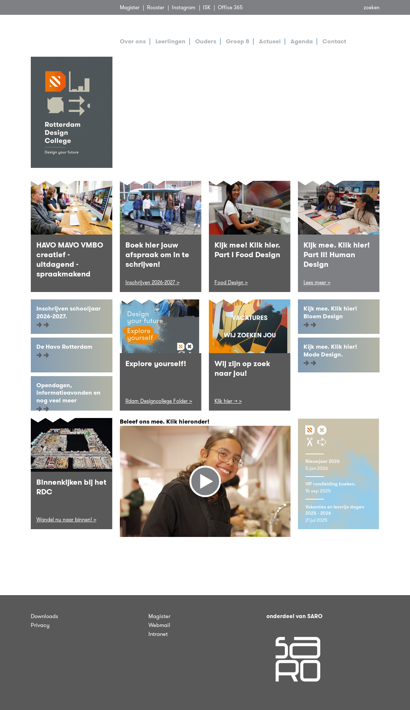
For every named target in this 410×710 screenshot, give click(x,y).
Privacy (40, 625)
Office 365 (230, 7)
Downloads (44, 616)
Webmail (159, 625)
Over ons (133, 41)
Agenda (302, 41)
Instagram (184, 7)
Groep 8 (237, 41)
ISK (206, 7)
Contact (334, 41)
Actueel (270, 41)
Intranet (158, 634)
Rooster (155, 7)
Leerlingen (170, 41)
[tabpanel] (250, 112)
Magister (130, 7)
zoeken (372, 7)
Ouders (205, 41)
